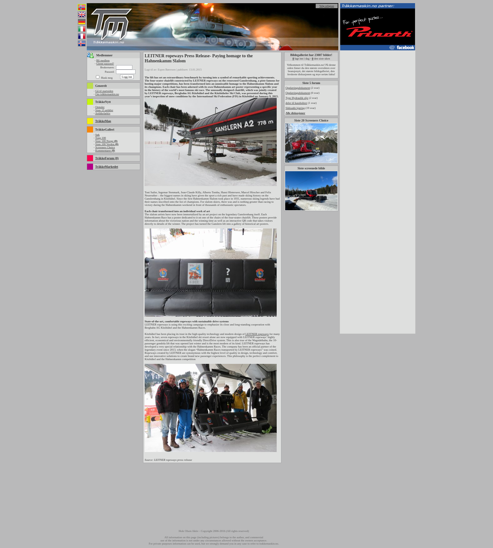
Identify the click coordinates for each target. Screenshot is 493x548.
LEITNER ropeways (257, 334)
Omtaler (100, 107)
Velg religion (326, 6)
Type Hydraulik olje (296, 97)
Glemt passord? (105, 63)
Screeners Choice (105, 147)
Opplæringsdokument (297, 87)
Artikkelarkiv (102, 113)
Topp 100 (100, 137)
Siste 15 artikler (104, 110)
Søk (97, 134)
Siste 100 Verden (107, 144)
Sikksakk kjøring (295, 108)
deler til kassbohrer (296, 103)
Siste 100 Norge (106, 141)
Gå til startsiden (104, 91)
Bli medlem (102, 60)
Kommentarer (105, 150)
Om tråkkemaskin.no (107, 94)
